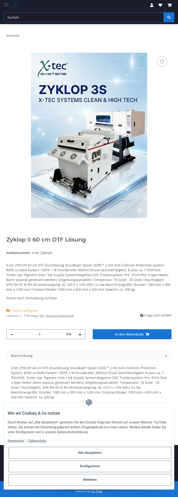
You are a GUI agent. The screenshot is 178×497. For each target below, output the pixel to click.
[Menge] (39, 334)
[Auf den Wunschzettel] (162, 61)
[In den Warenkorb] (10, 50)
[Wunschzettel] (160, 5)
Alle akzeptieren (90, 453)
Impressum (16, 440)
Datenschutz (37, 440)
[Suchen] (84, 17)
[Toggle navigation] (6, 3)
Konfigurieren (90, 466)
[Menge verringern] (12, 334)
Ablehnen (90, 479)
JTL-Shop (96, 491)
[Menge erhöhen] (80, 334)
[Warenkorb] (169, 5)
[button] (152, 5)
